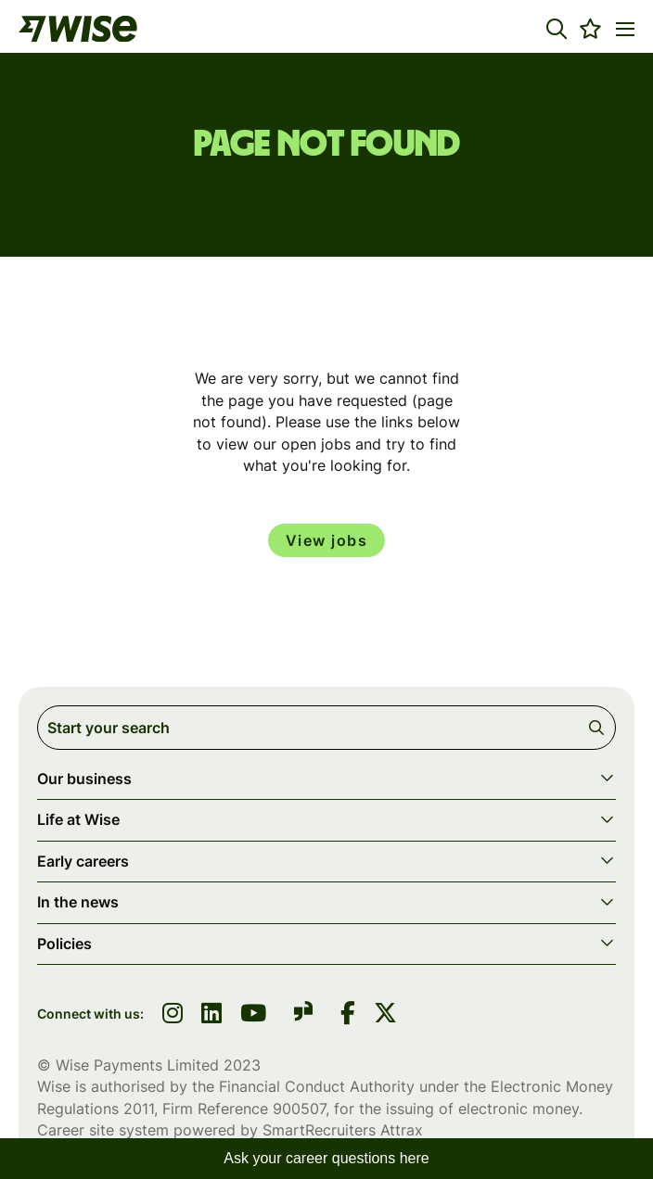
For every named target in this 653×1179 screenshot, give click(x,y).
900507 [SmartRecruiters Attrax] (299, 1108)
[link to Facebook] (347, 1015)
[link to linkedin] (211, 1015)
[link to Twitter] (385, 1015)
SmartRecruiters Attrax (342, 1130)
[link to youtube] (253, 1015)
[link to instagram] (172, 1015)
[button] (556, 29)
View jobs (327, 540)
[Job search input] (326, 727)
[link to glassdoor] (303, 1014)
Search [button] (599, 727)
